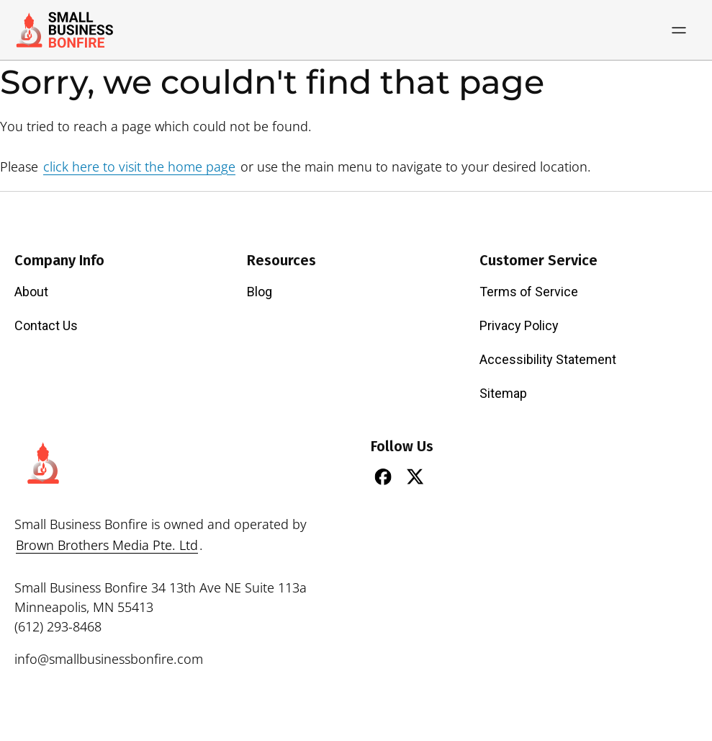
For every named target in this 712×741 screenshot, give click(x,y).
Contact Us (46, 325)
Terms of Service (528, 291)
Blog (259, 291)
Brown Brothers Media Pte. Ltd (107, 545)
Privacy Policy (519, 325)
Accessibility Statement (547, 359)
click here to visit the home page (139, 166)
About (31, 291)
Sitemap (503, 393)
